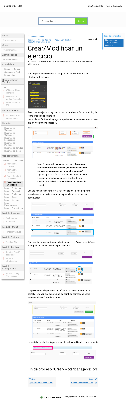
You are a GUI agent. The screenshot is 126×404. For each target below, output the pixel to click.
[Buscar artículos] (57, 21)
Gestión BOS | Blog (13, 6)
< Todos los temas (37, 37)
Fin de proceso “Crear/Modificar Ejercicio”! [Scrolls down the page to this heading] (111, 42)
